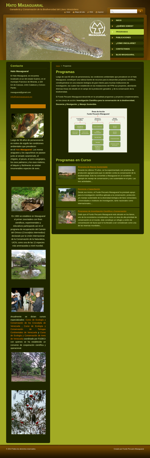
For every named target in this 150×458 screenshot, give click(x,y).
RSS (91, 12)
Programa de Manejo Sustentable (93, 167)
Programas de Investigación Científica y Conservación (102, 211)
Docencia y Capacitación (89, 189)
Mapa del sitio (80, 12)
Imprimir (101, 12)
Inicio (58, 66)
